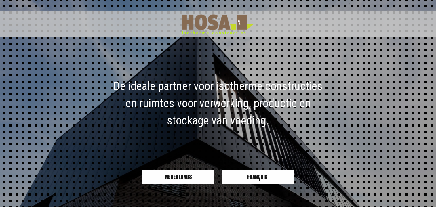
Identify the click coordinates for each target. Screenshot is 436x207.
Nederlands (178, 176)
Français (257, 176)
